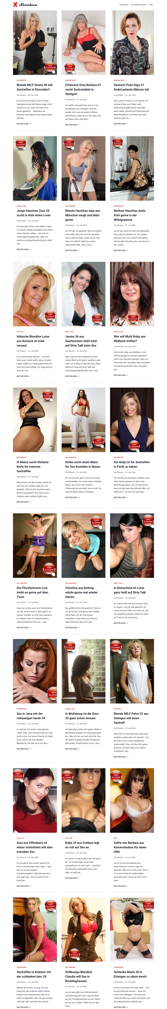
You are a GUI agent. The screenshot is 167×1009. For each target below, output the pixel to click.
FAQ (151, 4)
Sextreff (117, 695)
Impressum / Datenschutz (141, 1001)
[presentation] (35, 42)
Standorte (123, 4)
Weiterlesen (24, 123)
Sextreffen (21, 80)
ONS (115, 819)
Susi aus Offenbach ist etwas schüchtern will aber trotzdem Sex (35, 828)
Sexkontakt (119, 205)
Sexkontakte (70, 80)
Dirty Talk (69, 329)
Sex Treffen (70, 205)
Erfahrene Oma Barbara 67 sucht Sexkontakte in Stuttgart (81, 89)
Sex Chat (69, 819)
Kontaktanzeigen (138, 4)
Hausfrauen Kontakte (116, 1001)
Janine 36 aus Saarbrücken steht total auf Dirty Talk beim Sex (82, 338)
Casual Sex (21, 205)
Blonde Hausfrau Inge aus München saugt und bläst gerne (81, 214)
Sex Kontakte (71, 454)
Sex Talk (20, 329)
